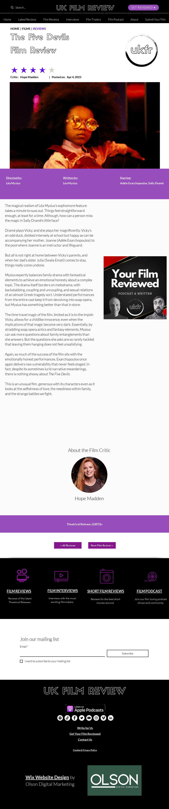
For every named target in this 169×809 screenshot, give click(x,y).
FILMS (26, 28)
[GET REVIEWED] (143, 7)
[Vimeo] (103, 718)
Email (24, 647)
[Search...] (29, 7)
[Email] (61, 653)
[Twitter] (82, 718)
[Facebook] (74, 718)
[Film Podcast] (60, 718)
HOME (14, 28)
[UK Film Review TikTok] (67, 718)
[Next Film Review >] (102, 545)
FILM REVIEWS (19, 591)
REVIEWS (39, 28)
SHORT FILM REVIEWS (105, 591)
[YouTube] (89, 718)
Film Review (33, 51)
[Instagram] (96, 718)
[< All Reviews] (68, 545)
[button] (134, 18)
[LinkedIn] (110, 718)
